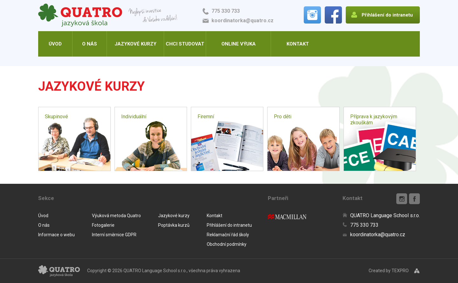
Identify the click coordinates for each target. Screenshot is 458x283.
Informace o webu (56, 234)
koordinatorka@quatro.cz (243, 20)
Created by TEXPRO (389, 270)
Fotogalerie (103, 225)
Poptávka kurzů (174, 225)
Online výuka (238, 44)
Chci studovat (185, 44)
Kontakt (298, 44)
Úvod (55, 44)
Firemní (206, 117)
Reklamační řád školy (228, 234)
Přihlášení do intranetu (229, 225)
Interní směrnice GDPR (114, 234)
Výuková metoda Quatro (116, 215)
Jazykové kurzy (135, 44)
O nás (89, 44)
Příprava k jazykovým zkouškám (373, 120)
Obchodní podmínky (226, 244)
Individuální (133, 117)
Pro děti (282, 117)
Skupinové (56, 117)
